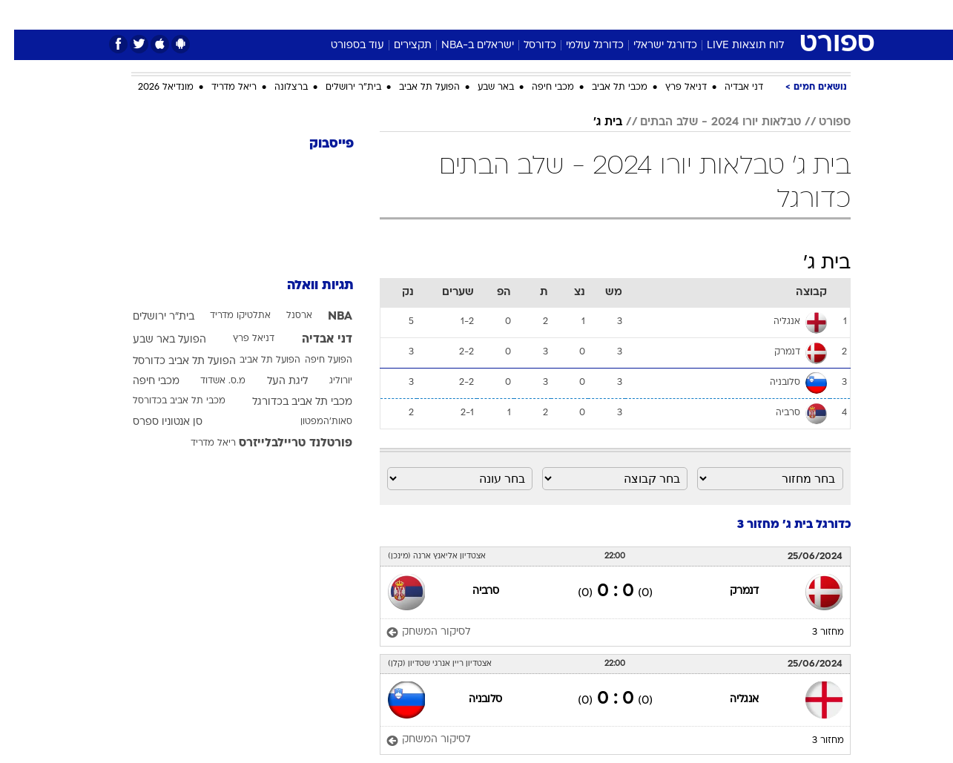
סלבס (594, 14)
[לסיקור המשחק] (414, 633)
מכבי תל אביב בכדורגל (288, 402)
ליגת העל (273, 381)
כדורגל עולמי (581, 45)
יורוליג (326, 381)
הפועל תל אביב (415, 87)
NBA (326, 317)
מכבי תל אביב (605, 87)
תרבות (640, 14)
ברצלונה (277, 87)
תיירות (417, 14)
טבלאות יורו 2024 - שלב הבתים (706, 122)
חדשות (739, 14)
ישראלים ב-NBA (463, 45)
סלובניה (471, 699)
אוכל (514, 14)
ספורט (689, 14)
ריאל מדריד (220, 87)
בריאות (468, 14)
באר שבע (482, 87)
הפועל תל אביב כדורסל (170, 361)
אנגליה (730, 699)
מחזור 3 (814, 632)
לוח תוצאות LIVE (731, 45)
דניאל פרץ (672, 87)
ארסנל (285, 315)
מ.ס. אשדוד (208, 381)
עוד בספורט (343, 45)
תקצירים (399, 45)
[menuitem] (730, 15)
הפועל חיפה (314, 360)
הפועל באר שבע (155, 340)
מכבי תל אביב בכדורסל (165, 401)
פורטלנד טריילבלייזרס (281, 443)
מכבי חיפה (539, 87)
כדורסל (526, 45)
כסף (553, 14)
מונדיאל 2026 (151, 87)
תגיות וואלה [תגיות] (306, 286)
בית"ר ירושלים (339, 87)
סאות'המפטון (312, 421)
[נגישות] (20, 15)
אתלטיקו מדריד (226, 315)
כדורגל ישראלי (651, 45)
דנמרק (730, 591)
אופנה (307, 14)
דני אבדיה (729, 87)
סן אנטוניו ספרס (153, 422)
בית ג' (593, 122)
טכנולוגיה (362, 14)
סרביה (471, 591)
